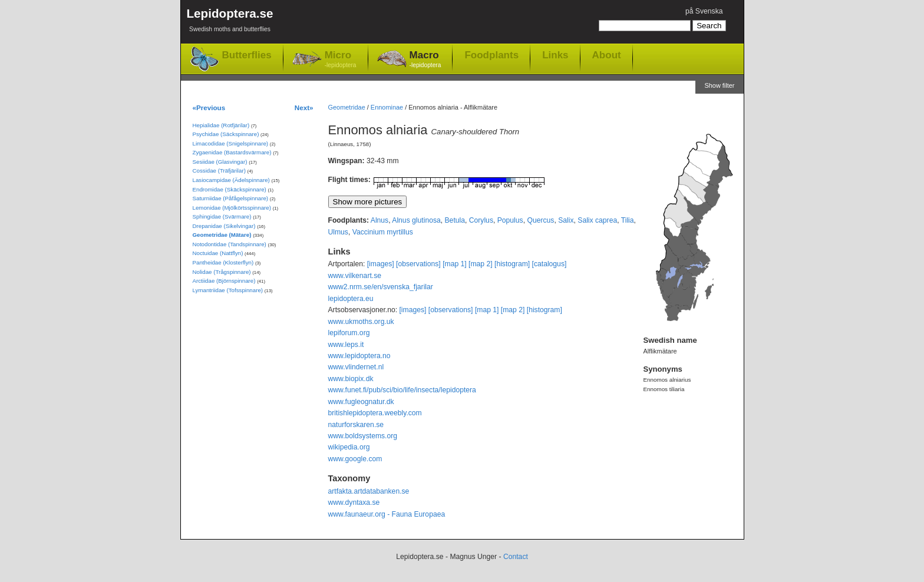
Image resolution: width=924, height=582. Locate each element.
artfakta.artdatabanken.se (369, 491)
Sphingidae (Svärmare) (222, 216)
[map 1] (455, 264)
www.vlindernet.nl (356, 367)
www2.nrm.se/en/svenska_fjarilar (380, 287)
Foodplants (491, 54)
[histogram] (512, 264)
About (606, 54)
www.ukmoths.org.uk (361, 322)
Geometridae (346, 107)
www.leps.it (346, 344)
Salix (565, 220)
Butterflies (247, 55)
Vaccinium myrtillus (382, 232)
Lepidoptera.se (230, 22)
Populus (510, 220)
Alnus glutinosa (416, 220)
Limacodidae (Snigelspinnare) (231, 143)
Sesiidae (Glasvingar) (220, 161)
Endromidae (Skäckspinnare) (229, 189)
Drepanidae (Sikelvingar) (224, 226)
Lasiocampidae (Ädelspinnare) (231, 180)
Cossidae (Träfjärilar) (219, 170)
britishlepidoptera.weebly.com (375, 413)
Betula (455, 220)
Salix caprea (597, 220)
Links (555, 54)
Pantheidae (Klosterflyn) (223, 262)
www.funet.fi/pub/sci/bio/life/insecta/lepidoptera (402, 390)
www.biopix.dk (351, 379)
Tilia (627, 220)
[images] (380, 264)
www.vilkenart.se (355, 276)
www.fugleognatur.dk (361, 402)
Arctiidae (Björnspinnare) (224, 280)
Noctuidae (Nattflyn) (218, 253)
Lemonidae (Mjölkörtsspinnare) (232, 207)
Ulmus (338, 232)
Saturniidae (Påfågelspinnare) (231, 198)
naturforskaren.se (356, 425)
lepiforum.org (349, 333)
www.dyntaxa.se (354, 502)
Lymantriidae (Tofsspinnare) (228, 290)
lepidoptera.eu (351, 299)
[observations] (418, 264)
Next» (304, 107)
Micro (341, 59)
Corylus (481, 220)
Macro (425, 59)
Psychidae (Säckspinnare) (226, 134)
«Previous (209, 107)
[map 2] (480, 264)
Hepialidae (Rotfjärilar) (221, 125)
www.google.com (355, 459)
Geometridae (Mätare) (222, 235)
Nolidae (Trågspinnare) (222, 272)
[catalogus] (549, 264)
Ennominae (387, 107)
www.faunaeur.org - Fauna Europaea (387, 514)
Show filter (719, 85)
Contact (515, 557)
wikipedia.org (349, 447)
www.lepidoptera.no (359, 356)
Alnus (379, 220)
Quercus (540, 220)
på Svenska (704, 11)
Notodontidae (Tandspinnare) (229, 244)
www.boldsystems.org (363, 436)
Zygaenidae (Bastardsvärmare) (232, 152)
